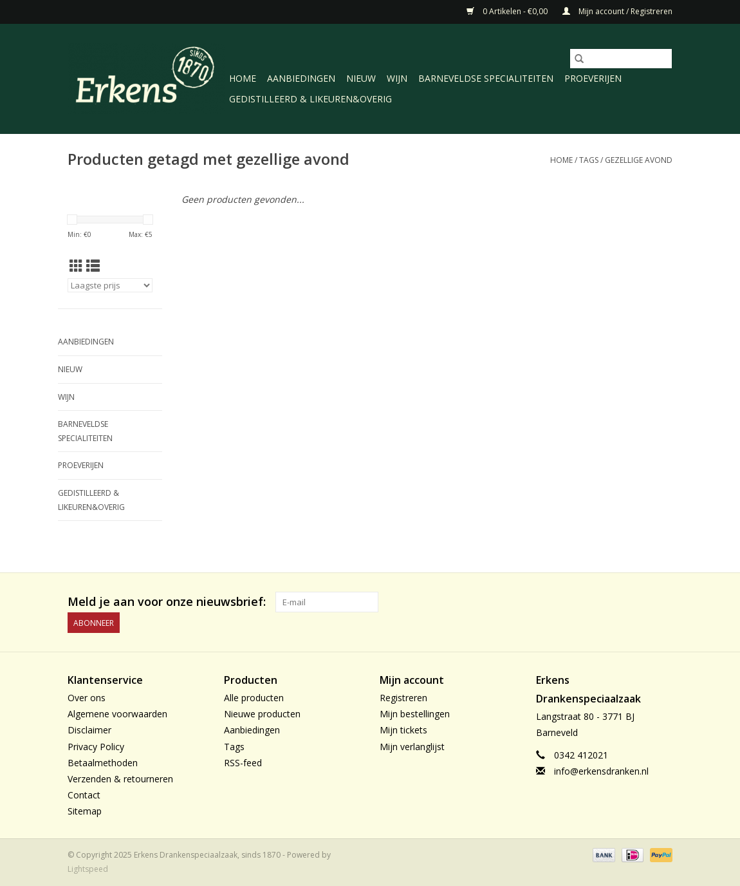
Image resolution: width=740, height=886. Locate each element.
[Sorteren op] (110, 285)
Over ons (87, 698)
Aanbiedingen (301, 78)
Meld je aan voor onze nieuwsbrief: (167, 601)
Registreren (403, 698)
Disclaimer (89, 730)
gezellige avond (638, 160)
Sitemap (85, 811)
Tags (588, 160)
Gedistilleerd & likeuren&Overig (310, 99)
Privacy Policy (96, 746)
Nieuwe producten (262, 714)
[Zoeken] (620, 58)
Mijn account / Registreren (617, 11)
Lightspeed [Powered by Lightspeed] (88, 868)
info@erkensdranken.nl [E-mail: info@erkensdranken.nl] (601, 771)
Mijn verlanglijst (412, 746)
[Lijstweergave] (93, 266)
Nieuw (361, 78)
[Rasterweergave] (76, 266)
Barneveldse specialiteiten (485, 78)
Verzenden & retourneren (120, 779)
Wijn (397, 78)
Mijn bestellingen (415, 714)
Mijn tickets (403, 730)
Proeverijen (593, 78)
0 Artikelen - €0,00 (508, 11)
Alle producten (254, 698)
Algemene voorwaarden (117, 714)
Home (242, 78)
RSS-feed (243, 763)
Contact (84, 795)
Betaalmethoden (103, 763)
